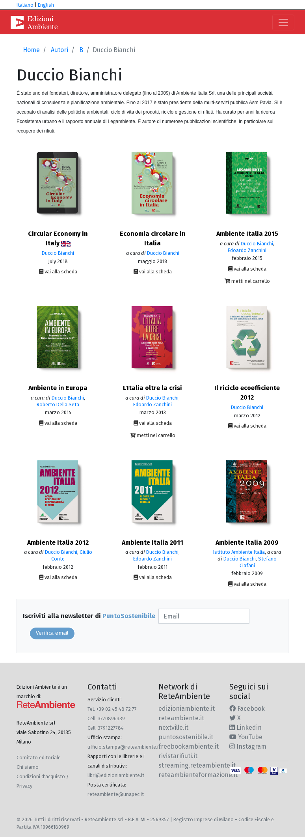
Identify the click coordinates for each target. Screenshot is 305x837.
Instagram (247, 746)
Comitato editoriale (39, 757)
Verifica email (52, 633)
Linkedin (245, 727)
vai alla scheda (58, 272)
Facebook (247, 708)
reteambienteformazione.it (198, 775)
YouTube (245, 737)
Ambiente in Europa (57, 388)
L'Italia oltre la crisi (152, 388)
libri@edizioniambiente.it (115, 775)
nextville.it (173, 727)
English (46, 5)
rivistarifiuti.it (177, 756)
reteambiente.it (181, 718)
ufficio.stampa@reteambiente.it (123, 747)
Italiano (25, 5)
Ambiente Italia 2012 (58, 542)
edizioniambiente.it (186, 708)
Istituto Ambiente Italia (239, 552)
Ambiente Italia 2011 (152, 542)
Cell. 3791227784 (105, 728)
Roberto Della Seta (58, 404)
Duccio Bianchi (58, 253)
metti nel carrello (247, 281)
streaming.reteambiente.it (197, 765)
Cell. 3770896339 (106, 718)
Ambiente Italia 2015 (247, 233)
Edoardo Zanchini (247, 250)
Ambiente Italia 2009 (247, 542)
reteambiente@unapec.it (115, 794)
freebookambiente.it (188, 746)
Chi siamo (28, 767)
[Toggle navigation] (283, 22)
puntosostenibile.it (185, 737)
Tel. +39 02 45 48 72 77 (112, 709)
